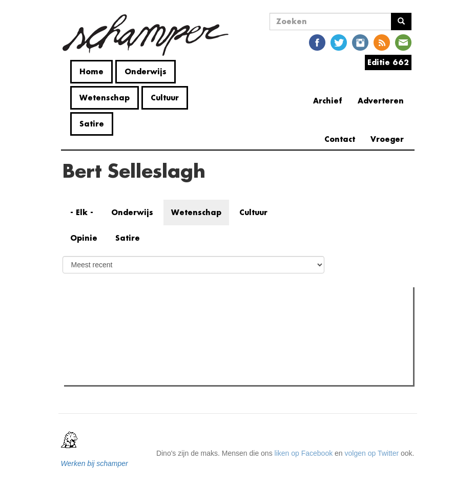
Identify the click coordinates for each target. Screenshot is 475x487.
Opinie (83, 238)
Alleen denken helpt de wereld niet (139, 374)
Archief (327, 100)
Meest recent (155, 317)
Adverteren (381, 100)
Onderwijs (146, 71)
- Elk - (81, 212)
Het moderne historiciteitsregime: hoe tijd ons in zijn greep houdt (186, 361)
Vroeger (387, 139)
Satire (91, 124)
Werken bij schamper (94, 463)
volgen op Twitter (372, 453)
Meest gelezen (96, 318)
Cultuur (165, 97)
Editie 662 (388, 62)
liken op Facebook (304, 453)
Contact (339, 139)
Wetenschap (104, 97)
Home (91, 71)
